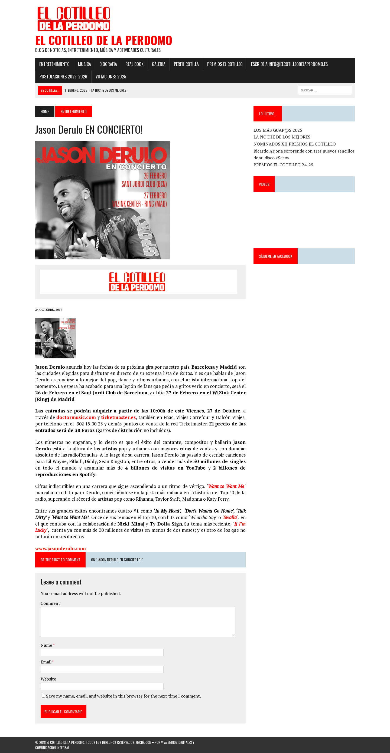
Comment (50, 603)
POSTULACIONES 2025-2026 (63, 76)
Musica (84, 64)
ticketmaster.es (118, 417)
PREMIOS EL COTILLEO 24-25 (283, 165)
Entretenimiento (54, 64)
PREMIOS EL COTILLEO (225, 64)
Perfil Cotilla (186, 64)
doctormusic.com (76, 417)
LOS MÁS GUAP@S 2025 (277, 130)
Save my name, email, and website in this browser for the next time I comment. (123, 696)
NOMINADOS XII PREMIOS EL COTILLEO (294, 144)
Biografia (108, 64)
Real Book (134, 64)
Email (46, 662)
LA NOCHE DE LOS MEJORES (281, 137)
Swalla (230, 517)
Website (48, 679)
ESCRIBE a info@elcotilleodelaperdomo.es (289, 64)
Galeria (158, 64)
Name (47, 645)
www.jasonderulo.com (60, 548)
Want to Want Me (226, 486)
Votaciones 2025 (111, 76)
